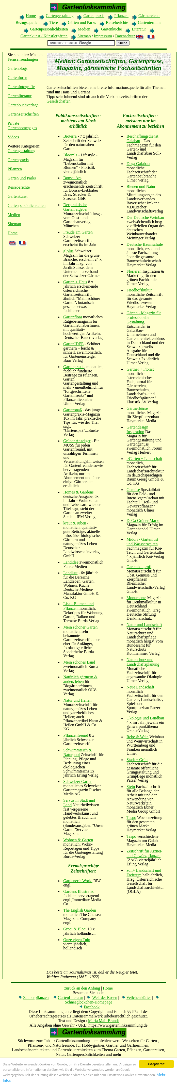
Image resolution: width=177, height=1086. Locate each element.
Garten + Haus (75, 282)
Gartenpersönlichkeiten (49, 29)
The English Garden (79, 910)
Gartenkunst (17, 196)
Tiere (54, 22)
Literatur (139, 29)
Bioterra (69, 136)
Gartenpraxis (93, 15)
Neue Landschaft (140, 687)
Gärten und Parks (82, 22)
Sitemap (84, 36)
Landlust (70, 573)
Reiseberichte (117, 22)
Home (31, 15)
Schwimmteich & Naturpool (77, 752)
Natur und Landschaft (144, 624)
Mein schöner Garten (80, 627)
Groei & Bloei (75, 929)
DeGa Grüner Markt (142, 520)
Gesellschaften (58, 101)
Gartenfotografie (21, 87)
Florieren (133, 271)
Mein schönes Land (79, 662)
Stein (130, 786)
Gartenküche (111, 29)
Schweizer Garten (77, 781)
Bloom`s (70, 155)
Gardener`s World (77, 881)
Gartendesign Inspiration (137, 429)
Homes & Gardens (78, 492)
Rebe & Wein (137, 737)
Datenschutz (125, 36)
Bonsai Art (72, 178)
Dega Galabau (138, 163)
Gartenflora (72, 317)
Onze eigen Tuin (76, 939)
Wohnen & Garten (78, 840)
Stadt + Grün (137, 760)
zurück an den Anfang (82, 988)
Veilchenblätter (138, 997)
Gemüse (133, 489)
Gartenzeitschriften (23, 114)
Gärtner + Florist (140, 369)
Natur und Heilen (77, 700)
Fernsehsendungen (23, 59)
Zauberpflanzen (36, 997)
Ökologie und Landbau (145, 718)
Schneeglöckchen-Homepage (88, 1002)
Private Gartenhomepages (22, 125)
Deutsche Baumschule (144, 244)
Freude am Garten (78, 232)
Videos (13, 137)
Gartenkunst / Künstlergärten (44, 36)
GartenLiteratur (70, 997)
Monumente (136, 598)
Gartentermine (149, 22)
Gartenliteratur (19, 96)
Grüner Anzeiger (76, 441)
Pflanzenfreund (75, 735)
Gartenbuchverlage (23, 105)
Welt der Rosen (104, 997)
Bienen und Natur (140, 186)
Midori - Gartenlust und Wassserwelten (142, 541)
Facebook (92, 1007)
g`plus (68, 251)
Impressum (103, 36)
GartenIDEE (73, 344)
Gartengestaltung (59, 15)
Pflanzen (121, 15)
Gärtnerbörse (137, 408)
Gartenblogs (17, 68)
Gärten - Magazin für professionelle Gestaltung (143, 317)
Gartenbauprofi (138, 567)
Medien (84, 29)
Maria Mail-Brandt (103, 1020)
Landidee (70, 562)
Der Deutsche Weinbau (145, 217)
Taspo (131, 817)
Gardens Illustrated (78, 891)
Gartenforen (17, 77)
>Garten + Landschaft (144, 458)
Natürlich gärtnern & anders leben (80, 679)
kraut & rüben (74, 523)
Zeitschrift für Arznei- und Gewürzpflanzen (144, 853)
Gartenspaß (72, 410)
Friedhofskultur (139, 290)
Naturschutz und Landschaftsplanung (142, 661)
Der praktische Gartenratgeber (75, 207)
